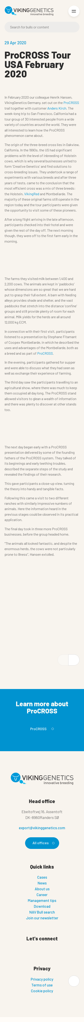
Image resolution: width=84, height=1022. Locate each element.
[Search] (42, 27)
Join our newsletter (42, 918)
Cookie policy (42, 990)
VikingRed (31, 194)
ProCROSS (71, 102)
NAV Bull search (42, 912)
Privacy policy (42, 979)
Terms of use (42, 985)
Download (42, 906)
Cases (42, 877)
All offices (42, 843)
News (42, 883)
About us (42, 888)
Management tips (42, 900)
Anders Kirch (56, 108)
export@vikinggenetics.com (42, 827)
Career (42, 894)
